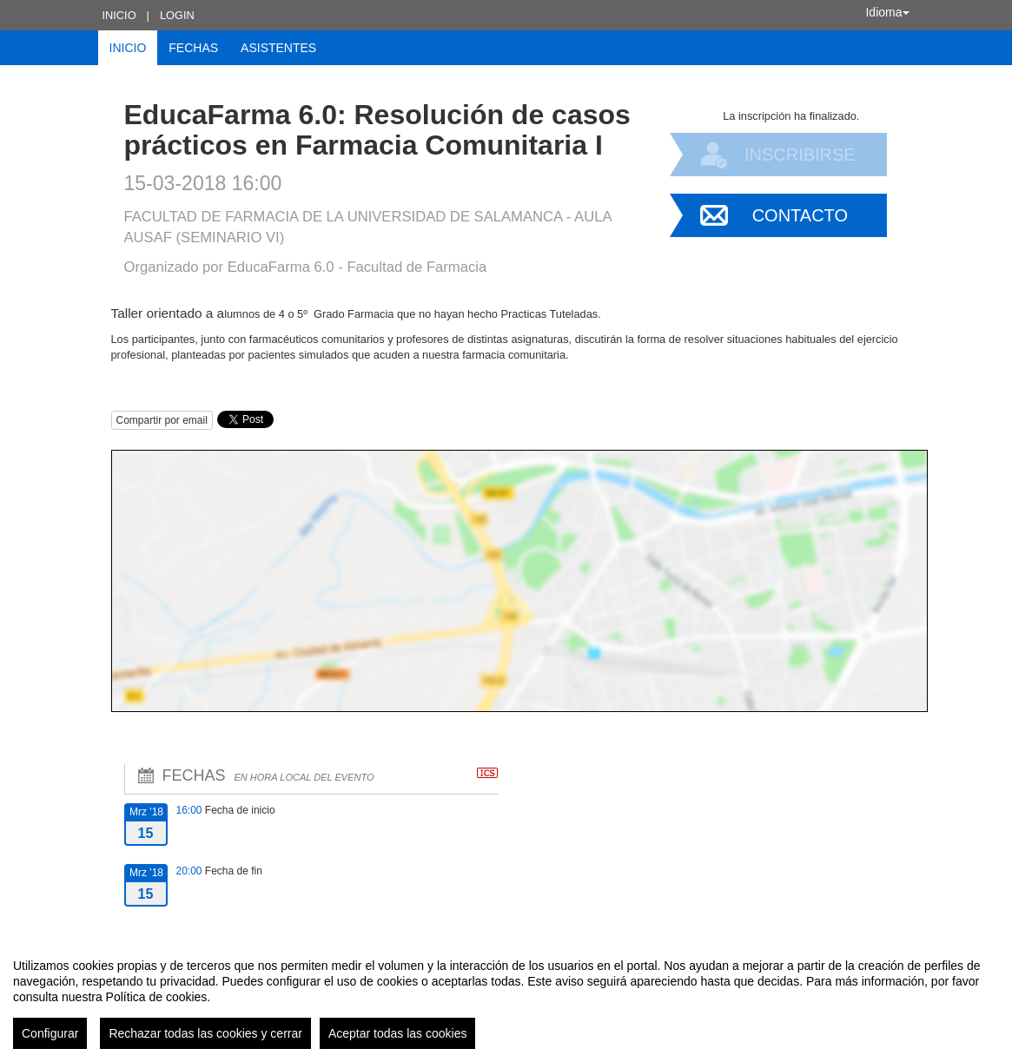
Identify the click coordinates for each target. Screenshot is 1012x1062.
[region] (506, 997)
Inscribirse (800, 154)
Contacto (800, 215)
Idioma (887, 12)
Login (177, 15)
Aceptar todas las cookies (397, 1033)
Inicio (119, 15)
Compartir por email (162, 420)
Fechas (193, 48)
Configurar (50, 1033)
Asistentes (278, 48)
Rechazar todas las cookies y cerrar (205, 1033)
